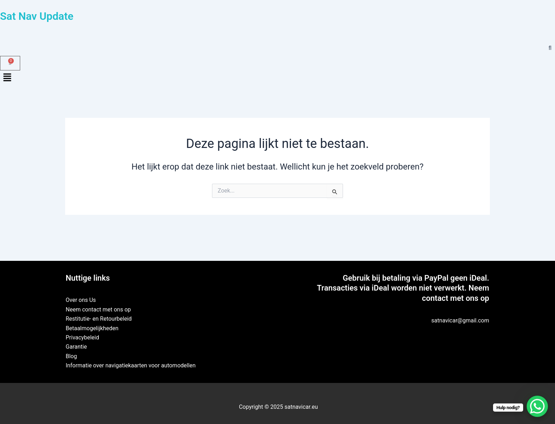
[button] (277, 78)
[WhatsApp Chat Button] (537, 406)
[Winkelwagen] (10, 63)
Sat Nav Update (36, 16)
